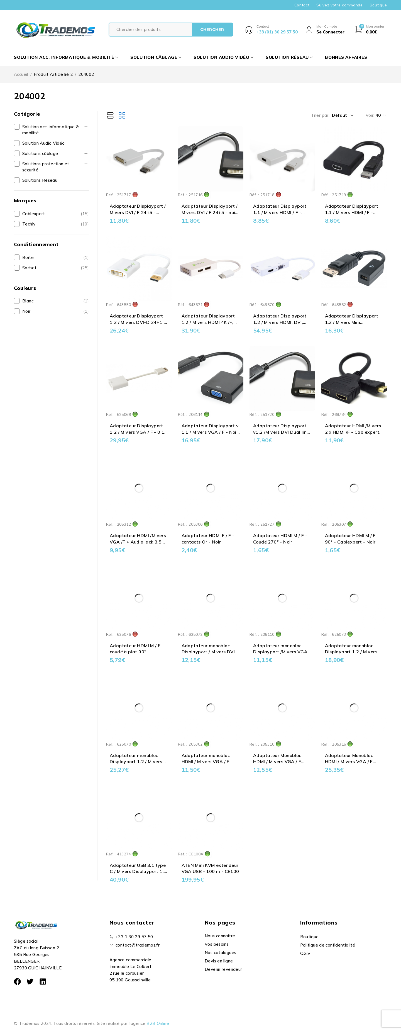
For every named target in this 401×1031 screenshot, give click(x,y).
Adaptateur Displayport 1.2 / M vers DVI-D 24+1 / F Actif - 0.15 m (137, 322)
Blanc (27, 301)
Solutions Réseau (39, 180)
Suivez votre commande (339, 5)
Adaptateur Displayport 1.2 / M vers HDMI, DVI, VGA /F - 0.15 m (280, 322)
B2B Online (157, 1023)
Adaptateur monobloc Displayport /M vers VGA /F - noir (280, 652)
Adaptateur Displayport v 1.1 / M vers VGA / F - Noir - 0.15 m (210, 432)
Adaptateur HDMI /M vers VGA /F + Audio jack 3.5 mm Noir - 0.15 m (138, 542)
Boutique (378, 5)
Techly (28, 224)
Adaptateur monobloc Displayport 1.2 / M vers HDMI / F (351, 652)
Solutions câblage (40, 153)
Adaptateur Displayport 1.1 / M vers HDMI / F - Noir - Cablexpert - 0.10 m (354, 212)
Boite (28, 257)
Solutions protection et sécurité (45, 167)
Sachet (29, 267)
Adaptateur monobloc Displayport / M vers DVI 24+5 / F (208, 652)
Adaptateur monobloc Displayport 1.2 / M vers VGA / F (136, 762)
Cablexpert (33, 213)
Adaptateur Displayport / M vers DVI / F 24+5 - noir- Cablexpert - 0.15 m (210, 212)
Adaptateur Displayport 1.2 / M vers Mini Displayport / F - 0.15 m (351, 322)
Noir (26, 311)
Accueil (21, 74)
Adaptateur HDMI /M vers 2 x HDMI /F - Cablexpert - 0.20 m (354, 432)
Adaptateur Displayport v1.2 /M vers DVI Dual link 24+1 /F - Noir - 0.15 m (281, 432)
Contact (302, 5)
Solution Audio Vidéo (43, 143)
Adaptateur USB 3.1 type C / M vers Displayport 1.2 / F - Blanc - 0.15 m (138, 871)
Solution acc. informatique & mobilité (50, 129)
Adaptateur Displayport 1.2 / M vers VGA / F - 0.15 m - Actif (138, 432)
